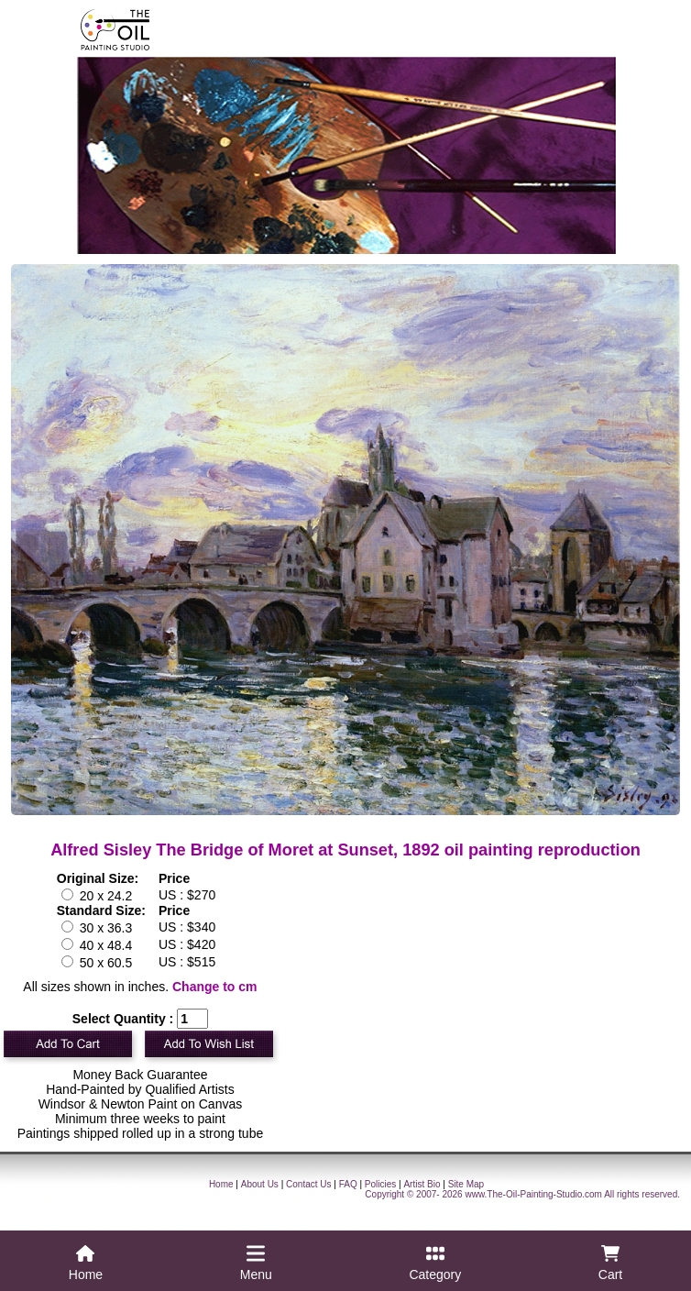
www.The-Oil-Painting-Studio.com (533, 1194)
